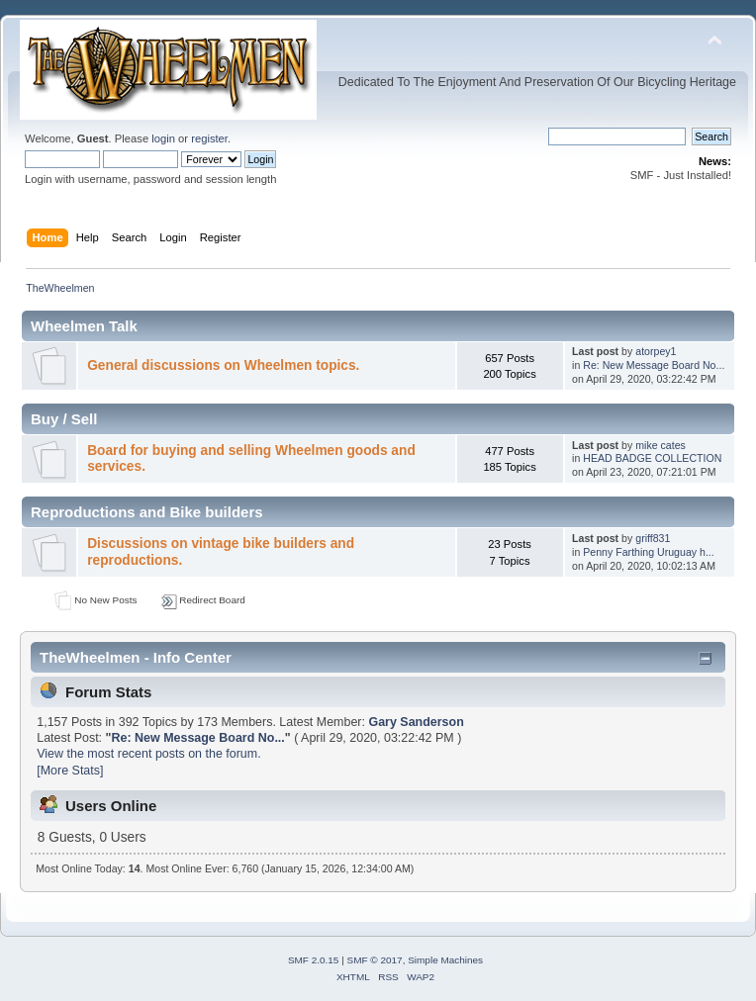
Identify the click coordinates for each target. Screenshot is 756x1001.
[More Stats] (70, 770)
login (163, 138)
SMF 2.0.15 (313, 960)
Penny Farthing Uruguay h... (648, 552)
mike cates (660, 445)
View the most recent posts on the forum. (148, 754)
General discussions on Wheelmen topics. (223, 365)
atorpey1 (655, 351)
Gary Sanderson (415, 722)
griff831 (652, 538)
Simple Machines (445, 960)
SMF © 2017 (375, 960)
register (209, 138)
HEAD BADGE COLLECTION (652, 458)
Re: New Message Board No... (653, 365)
